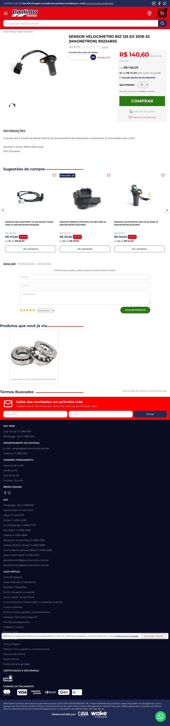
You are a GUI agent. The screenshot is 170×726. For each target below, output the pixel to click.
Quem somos (11, 659)
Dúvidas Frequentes (15, 587)
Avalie (105, 47)
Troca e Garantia (12, 607)
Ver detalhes (30, 248)
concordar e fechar (145, 720)
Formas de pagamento (16, 622)
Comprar (142, 101)
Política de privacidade (16, 664)
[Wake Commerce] (99, 714)
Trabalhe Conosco (13, 627)
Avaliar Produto (135, 310)
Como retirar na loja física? (18, 597)
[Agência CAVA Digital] (83, 714)
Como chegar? (12, 644)
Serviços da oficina (14, 654)
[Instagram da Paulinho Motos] (154, 3)
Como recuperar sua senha (18, 592)
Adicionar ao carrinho (144, 111)
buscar (162, 23)
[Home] (36, 13)
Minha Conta (10, 632)
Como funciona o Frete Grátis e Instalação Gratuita (32, 602)
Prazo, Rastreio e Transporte (19, 582)
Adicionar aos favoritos (144, 117)
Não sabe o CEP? (104, 57)
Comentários (85, 297)
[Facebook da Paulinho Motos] (159, 3)
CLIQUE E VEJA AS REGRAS (99, 3)
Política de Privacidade (111, 721)
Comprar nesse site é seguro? (20, 617)
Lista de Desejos (12, 577)
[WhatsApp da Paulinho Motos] (165, 3)
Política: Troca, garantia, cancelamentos (26, 612)
